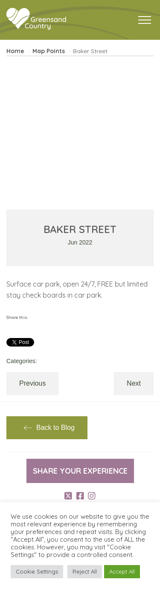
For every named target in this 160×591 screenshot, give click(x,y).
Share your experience (80, 471)
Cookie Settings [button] (37, 571)
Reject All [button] (85, 571)
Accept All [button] (122, 571)
